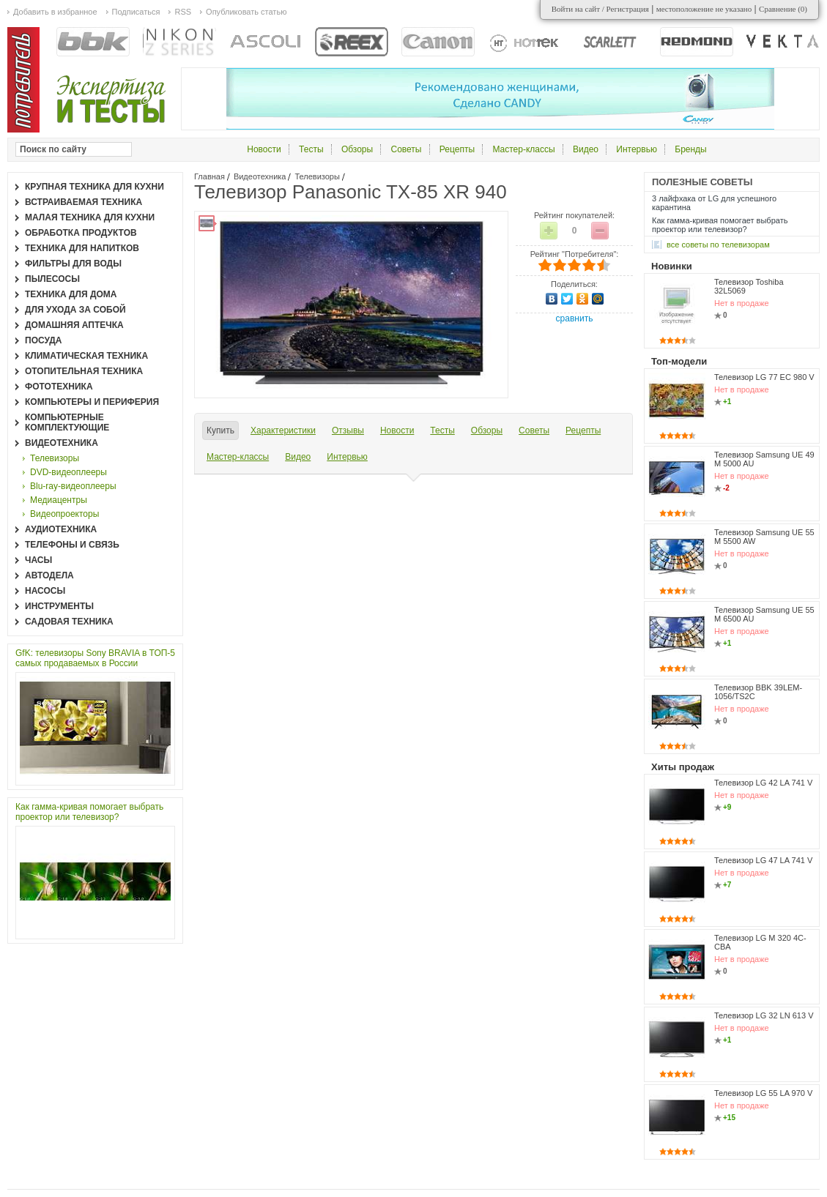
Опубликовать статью (246, 11)
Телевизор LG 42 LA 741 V (763, 782)
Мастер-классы (523, 149)
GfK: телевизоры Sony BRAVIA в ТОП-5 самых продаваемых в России (95, 658)
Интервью (636, 149)
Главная (209, 176)
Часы (38, 560)
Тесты (311, 149)
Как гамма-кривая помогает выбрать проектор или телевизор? (89, 812)
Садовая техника (69, 621)
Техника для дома (70, 294)
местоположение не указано (704, 8)
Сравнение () (783, 8)
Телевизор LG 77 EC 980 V (764, 377)
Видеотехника (260, 176)
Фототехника (59, 386)
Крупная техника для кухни (94, 187)
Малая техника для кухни (90, 217)
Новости (264, 149)
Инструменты (59, 606)
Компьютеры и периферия (92, 402)
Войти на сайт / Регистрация (600, 8)
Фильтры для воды (73, 263)
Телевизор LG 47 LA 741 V (763, 860)
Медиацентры (58, 500)
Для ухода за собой (75, 310)
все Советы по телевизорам (718, 244)
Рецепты (457, 149)
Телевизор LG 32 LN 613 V (763, 1015)
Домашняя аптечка (74, 325)
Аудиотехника (61, 529)
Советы (406, 149)
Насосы (45, 591)
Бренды (690, 149)
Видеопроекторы (64, 514)
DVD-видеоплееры (68, 472)
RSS (182, 11)
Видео (585, 149)
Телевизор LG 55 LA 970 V (763, 1093)
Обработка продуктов (81, 233)
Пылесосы (52, 279)
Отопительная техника (84, 371)
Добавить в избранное (55, 11)
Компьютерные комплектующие (67, 422)
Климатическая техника (86, 356)
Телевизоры (316, 176)
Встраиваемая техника (83, 202)
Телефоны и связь (72, 545)
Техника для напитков (82, 248)
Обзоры (357, 149)
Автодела (49, 575)
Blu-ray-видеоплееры (73, 486)
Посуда (43, 340)
